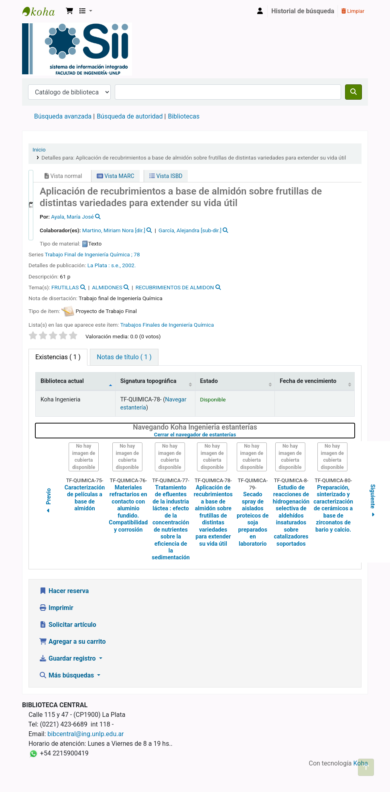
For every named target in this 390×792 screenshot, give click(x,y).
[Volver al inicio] (366, 767)
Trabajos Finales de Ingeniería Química (167, 324)
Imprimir (56, 608)
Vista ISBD (166, 176)
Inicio (39, 149)
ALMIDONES (107, 287)
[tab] (124, 357)
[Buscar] (353, 92)
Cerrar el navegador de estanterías (238, 435)
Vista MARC (115, 176)
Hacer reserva (64, 591)
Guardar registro (68, 658)
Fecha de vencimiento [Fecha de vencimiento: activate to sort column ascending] (308, 381)
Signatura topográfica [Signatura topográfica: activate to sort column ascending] (148, 381)
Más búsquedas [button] (67, 675)
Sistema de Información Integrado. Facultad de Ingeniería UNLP (42, 11)
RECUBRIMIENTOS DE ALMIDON (175, 287)
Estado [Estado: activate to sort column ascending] (209, 381)
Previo (48, 502)
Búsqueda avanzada (62, 116)
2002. (129, 265)
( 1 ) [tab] (58, 357)
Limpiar (352, 11)
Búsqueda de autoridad (129, 116)
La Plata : (99, 265)
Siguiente (373, 501)
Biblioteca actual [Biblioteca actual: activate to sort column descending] (62, 381)
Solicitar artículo (67, 624)
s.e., (116, 265)
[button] (69, 11)
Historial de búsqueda (302, 11)
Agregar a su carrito (72, 641)
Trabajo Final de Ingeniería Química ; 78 (92, 254)
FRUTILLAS (65, 287)
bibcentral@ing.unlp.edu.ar (85, 734)
